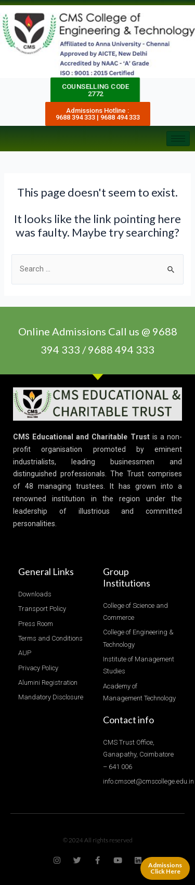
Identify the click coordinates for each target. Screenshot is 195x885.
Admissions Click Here (165, 868)
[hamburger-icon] (178, 138)
